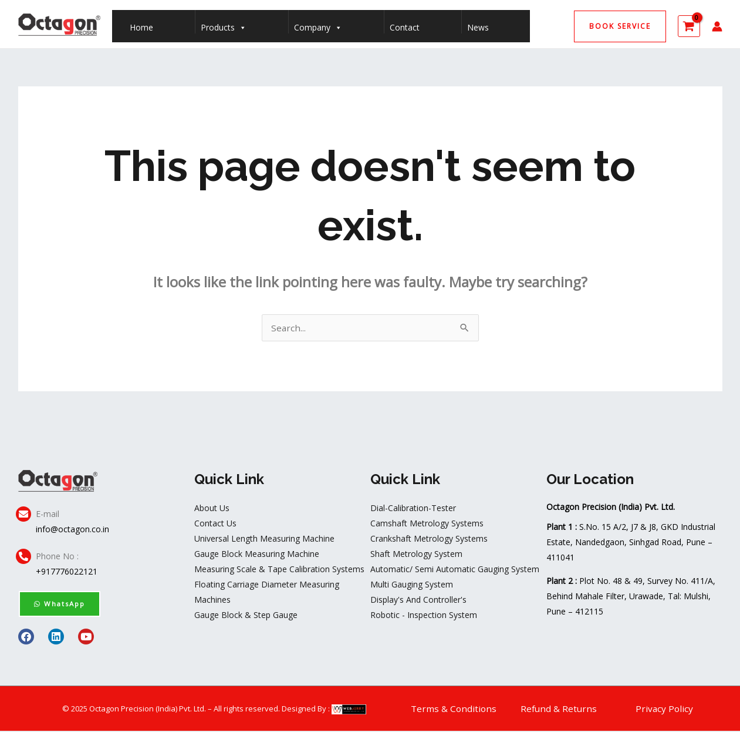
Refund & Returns (560, 709)
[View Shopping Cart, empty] (689, 26)
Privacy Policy (665, 709)
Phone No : (57, 557)
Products (223, 24)
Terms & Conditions (454, 709)
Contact (405, 27)
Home (141, 27)
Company (318, 24)
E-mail (47, 515)
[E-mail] (23, 515)
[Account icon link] (717, 26)
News (478, 27)
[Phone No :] (23, 557)
